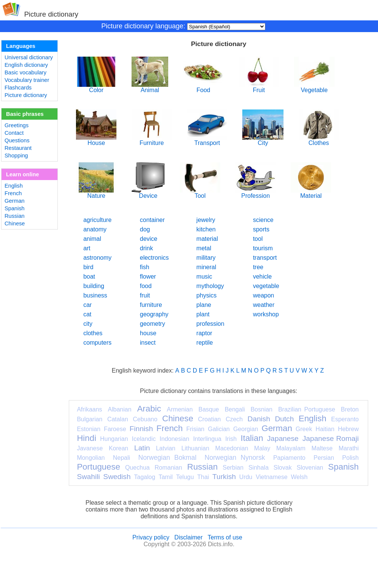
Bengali (235, 409)
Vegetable (314, 87)
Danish (259, 419)
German (15, 201)
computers (97, 342)
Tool (200, 193)
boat (89, 276)
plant (203, 314)
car (87, 305)
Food (203, 87)
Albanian (119, 409)
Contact (14, 133)
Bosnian (262, 409)
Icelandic (144, 439)
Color (96, 87)
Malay (262, 448)
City (262, 140)
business (95, 295)
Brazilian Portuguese (306, 409)
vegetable (266, 286)
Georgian (245, 429)
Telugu (185, 477)
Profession (255, 193)
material (207, 239)
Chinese (15, 223)
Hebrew (348, 429)
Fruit (259, 87)
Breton (350, 409)
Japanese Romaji (330, 438)
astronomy (97, 257)
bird (88, 267)
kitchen (206, 229)
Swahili (88, 477)
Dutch (284, 419)
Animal (150, 87)
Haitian (325, 429)
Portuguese (98, 466)
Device (148, 193)
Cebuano (145, 419)
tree (258, 267)
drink (146, 248)
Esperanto (345, 419)
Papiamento (289, 458)
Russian (15, 216)
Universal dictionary (29, 57)
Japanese (282, 438)
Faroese (115, 429)
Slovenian (310, 467)
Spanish (15, 208)
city (87, 323)
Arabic (149, 408)
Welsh (299, 477)
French (13, 193)
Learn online (22, 174)
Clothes (319, 140)
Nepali (121, 458)
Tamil (165, 477)
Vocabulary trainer (27, 80)
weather (263, 305)
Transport (207, 140)
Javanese (90, 448)
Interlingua (207, 439)
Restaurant (18, 148)
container (152, 220)
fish (144, 267)
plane (204, 305)
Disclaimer (188, 537)
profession (211, 323)
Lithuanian (195, 448)
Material (311, 193)
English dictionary (26, 65)
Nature (96, 193)
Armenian (179, 409)
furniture (151, 305)
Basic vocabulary (25, 72)
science (263, 220)
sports (261, 229)
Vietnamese (271, 477)
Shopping (16, 156)
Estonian (88, 429)
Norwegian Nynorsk (234, 457)
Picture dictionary (26, 95)
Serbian (233, 467)
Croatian (209, 419)
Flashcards (18, 88)
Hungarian (114, 439)
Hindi (86, 438)
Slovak (283, 467)
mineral (206, 267)
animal (92, 239)
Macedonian (231, 448)
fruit (145, 295)
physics (207, 295)
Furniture (152, 140)
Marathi (349, 448)
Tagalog (144, 477)
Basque (208, 409)
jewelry (206, 220)
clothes (92, 333)
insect (148, 342)
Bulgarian (89, 419)
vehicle (262, 276)
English (14, 186)
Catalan (117, 419)
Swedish (117, 477)
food (146, 286)
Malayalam (290, 448)
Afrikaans (89, 409)
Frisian (195, 429)
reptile (205, 342)
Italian (251, 438)
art (86, 248)
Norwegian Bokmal (167, 457)
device (148, 239)
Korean (119, 448)
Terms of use (225, 537)
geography (154, 314)
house (148, 333)
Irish (231, 439)
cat (87, 314)
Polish (350, 458)
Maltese (322, 448)
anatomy (94, 229)
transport (265, 257)
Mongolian (91, 458)
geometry (152, 323)
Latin (142, 448)
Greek (304, 429)
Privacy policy (150, 537)
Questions (17, 140)
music (204, 276)
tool (258, 239)
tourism (263, 248)
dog (145, 229)
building (93, 286)
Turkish (224, 477)
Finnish (141, 429)
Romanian (168, 467)
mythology (210, 286)
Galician (219, 429)
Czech (234, 419)
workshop (266, 314)
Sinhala (258, 467)
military (206, 257)
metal (204, 248)
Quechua (137, 467)
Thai (203, 477)
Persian (324, 458)
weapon (263, 295)
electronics (154, 257)
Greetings (17, 125)
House (96, 140)
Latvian (165, 448)
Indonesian (174, 439)
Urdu (246, 477)
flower (148, 276)
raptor (204, 333)
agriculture (97, 220)
